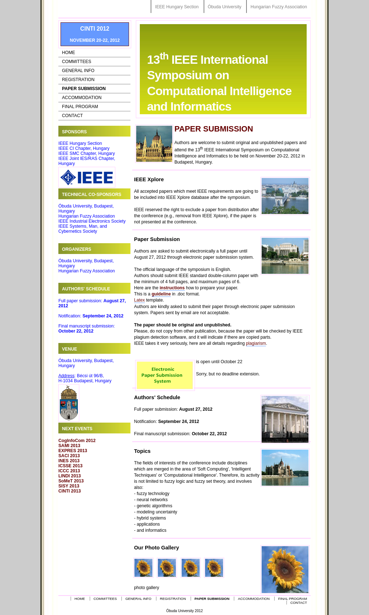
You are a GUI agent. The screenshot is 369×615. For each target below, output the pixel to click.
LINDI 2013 (69, 475)
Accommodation (82, 97)
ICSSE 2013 (70, 465)
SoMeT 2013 (71, 480)
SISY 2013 (68, 486)
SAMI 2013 (69, 445)
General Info (78, 70)
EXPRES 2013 (72, 450)
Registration (78, 79)
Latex (139, 300)
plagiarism (256, 343)
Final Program (80, 106)
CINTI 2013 (69, 491)
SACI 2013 (69, 455)
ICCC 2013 (69, 470)
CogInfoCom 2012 (76, 440)
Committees (76, 61)
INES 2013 (69, 460)
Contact (72, 115)
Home (68, 52)
